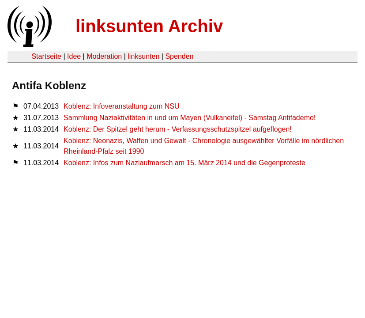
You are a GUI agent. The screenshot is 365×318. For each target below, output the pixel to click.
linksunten (143, 56)
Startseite (46, 56)
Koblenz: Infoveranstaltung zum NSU (121, 106)
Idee (74, 56)
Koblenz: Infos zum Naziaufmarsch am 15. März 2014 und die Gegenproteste (184, 163)
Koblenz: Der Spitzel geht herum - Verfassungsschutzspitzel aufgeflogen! (178, 129)
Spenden (179, 56)
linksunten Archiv (149, 26)
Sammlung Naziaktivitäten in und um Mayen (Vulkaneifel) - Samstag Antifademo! (190, 117)
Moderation (104, 56)
